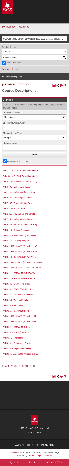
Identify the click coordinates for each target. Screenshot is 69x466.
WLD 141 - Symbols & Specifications (19, 294)
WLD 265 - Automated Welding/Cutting (20, 354)
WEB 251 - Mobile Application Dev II (19, 219)
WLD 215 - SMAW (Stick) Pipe (16, 311)
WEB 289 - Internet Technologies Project (21, 224)
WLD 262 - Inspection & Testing (17, 348)
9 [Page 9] (30, 366)
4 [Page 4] (16, 366)
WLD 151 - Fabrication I (14, 305)
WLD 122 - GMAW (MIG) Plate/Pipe (19, 278)
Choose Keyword (10, 143)
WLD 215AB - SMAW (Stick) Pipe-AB (19, 316)
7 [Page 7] (25, 366)
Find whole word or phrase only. (20, 161)
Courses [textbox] (7, 51)
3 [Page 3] (14, 366)
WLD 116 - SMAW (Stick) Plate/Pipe (19, 257)
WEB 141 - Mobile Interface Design (19, 192)
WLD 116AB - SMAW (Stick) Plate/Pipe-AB (22, 262)
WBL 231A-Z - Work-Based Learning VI (20, 171)
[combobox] (34, 38)
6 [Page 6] (22, 366)
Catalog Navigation (13, 76)
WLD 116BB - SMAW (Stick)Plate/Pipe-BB (22, 267)
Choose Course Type (12, 133)
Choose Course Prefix (13, 112)
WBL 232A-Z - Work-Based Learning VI (20, 176)
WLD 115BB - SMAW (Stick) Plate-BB (20, 251)
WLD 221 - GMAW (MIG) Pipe (16, 327)
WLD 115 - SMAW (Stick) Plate (17, 241)
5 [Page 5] (19, 366)
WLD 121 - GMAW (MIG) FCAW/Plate (20, 273)
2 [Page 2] (11, 366)
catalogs (16, 452)
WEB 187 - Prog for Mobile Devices (19, 203)
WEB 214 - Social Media (14, 208)
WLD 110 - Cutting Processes (16, 230)
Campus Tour (54, 462)
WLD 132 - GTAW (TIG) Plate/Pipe (18, 289)
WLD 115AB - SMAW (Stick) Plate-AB (20, 246)
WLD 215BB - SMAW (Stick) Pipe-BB (19, 321)
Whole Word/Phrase (14, 63)
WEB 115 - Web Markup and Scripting (20, 181)
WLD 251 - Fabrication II (14, 338)
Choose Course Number (14, 123)
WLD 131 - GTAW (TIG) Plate (16, 284)
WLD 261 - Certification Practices (18, 343)
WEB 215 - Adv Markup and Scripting (19, 214)
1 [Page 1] (8, 366)
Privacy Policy (47, 445)
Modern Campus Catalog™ (40, 455)
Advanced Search (10, 69)
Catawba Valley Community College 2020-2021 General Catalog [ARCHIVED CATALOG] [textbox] (35, 39)
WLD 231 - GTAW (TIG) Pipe (16, 332)
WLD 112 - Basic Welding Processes (19, 235)
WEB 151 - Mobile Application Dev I (19, 197)
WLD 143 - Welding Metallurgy (17, 300)
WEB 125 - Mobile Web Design (17, 187)
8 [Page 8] (27, 366)
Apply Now (12, 462)
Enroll (32, 462)
